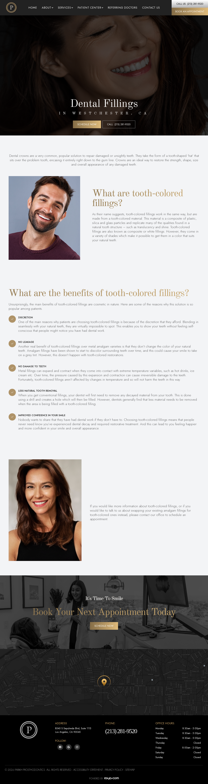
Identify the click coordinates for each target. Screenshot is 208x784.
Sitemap (130, 770)
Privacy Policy (114, 770)
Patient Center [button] (90, 8)
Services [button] (65, 8)
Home (32, 8)
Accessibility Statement (88, 770)
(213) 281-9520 (121, 731)
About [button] (47, 8)
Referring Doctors (122, 8)
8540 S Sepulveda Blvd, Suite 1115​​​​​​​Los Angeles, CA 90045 (73, 730)
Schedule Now (86, 124)
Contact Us (151, 8)
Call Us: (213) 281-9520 (189, 4)
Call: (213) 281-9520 (119, 124)
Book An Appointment (189, 11)
